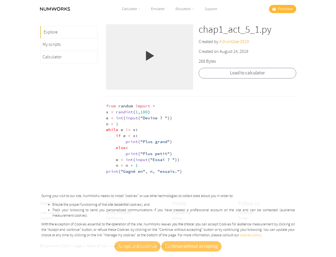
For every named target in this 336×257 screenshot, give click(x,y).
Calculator (129, 9)
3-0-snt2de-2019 (234, 41)
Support (211, 9)
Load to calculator (247, 73)
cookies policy (250, 235)
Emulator (158, 9)
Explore (50, 32)
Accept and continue (137, 246)
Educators (183, 9)
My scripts (52, 44)
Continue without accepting (191, 246)
